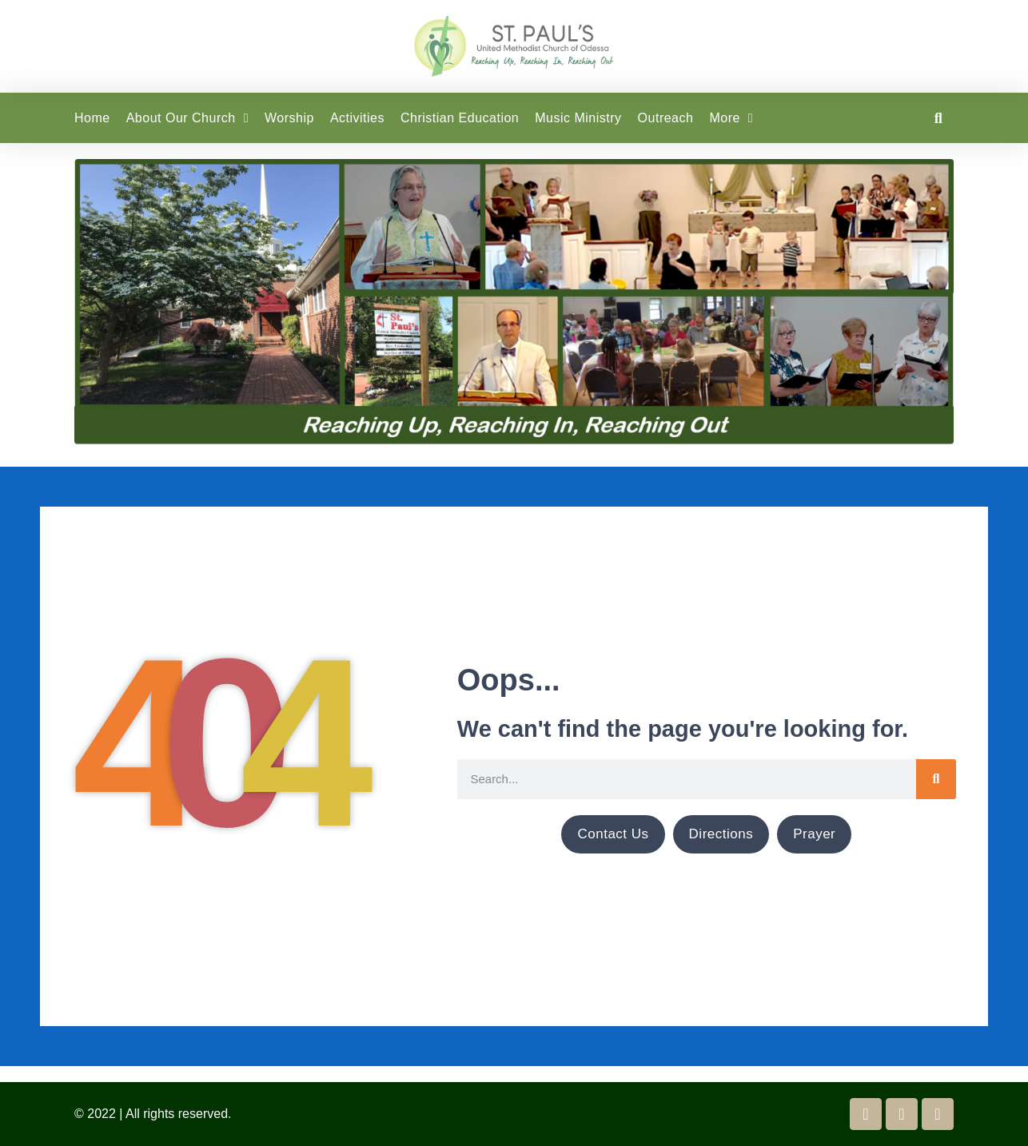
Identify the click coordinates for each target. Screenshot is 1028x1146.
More (731, 118)
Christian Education (459, 118)
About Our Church (187, 118)
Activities (357, 118)
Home (92, 118)
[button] (938, 118)
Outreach (666, 118)
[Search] (936, 779)
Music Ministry (578, 118)
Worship (289, 118)
